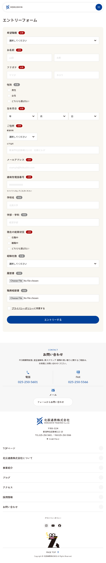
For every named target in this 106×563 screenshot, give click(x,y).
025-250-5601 (28, 382)
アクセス (8, 487)
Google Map (53, 439)
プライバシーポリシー (23, 308)
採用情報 (8, 497)
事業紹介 (8, 468)
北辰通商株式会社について (18, 458)
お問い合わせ (10, 507)
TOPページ (9, 448)
